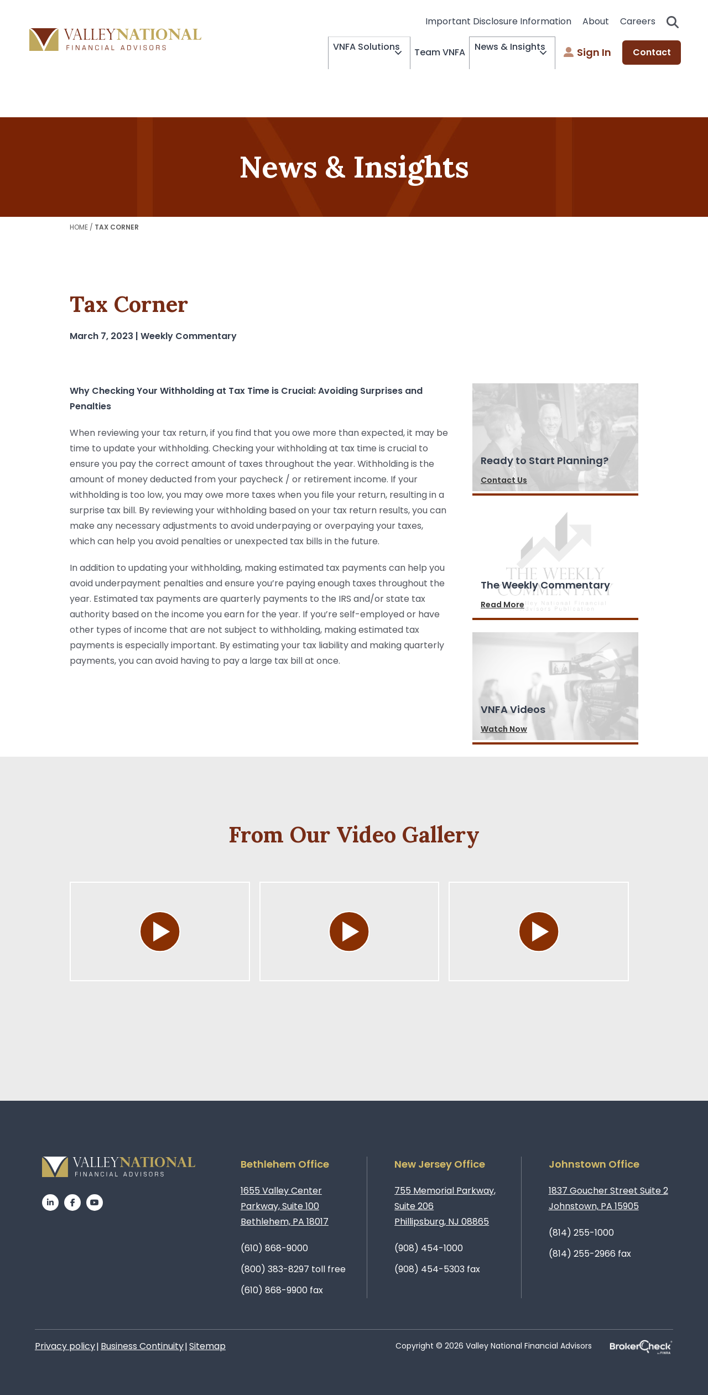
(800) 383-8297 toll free (293, 1269)
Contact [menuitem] (652, 52)
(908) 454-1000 (428, 1248)
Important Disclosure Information (498, 21)
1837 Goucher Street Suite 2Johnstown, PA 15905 (608, 1198)
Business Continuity (142, 1346)
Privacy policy (65, 1346)
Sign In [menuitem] (587, 53)
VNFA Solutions (341, 53)
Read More (502, 604)
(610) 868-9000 (274, 1248)
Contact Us (504, 480)
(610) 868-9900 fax (282, 1290)
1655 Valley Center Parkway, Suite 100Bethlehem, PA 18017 (285, 1206)
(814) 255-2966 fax (590, 1253)
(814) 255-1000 (581, 1232)
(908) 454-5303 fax (437, 1269)
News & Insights (499, 53)
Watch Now (504, 729)
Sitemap (207, 1346)
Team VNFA (424, 52)
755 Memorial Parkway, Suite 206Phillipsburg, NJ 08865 (445, 1206)
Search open (673, 22)
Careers (637, 21)
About (595, 21)
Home (79, 227)
